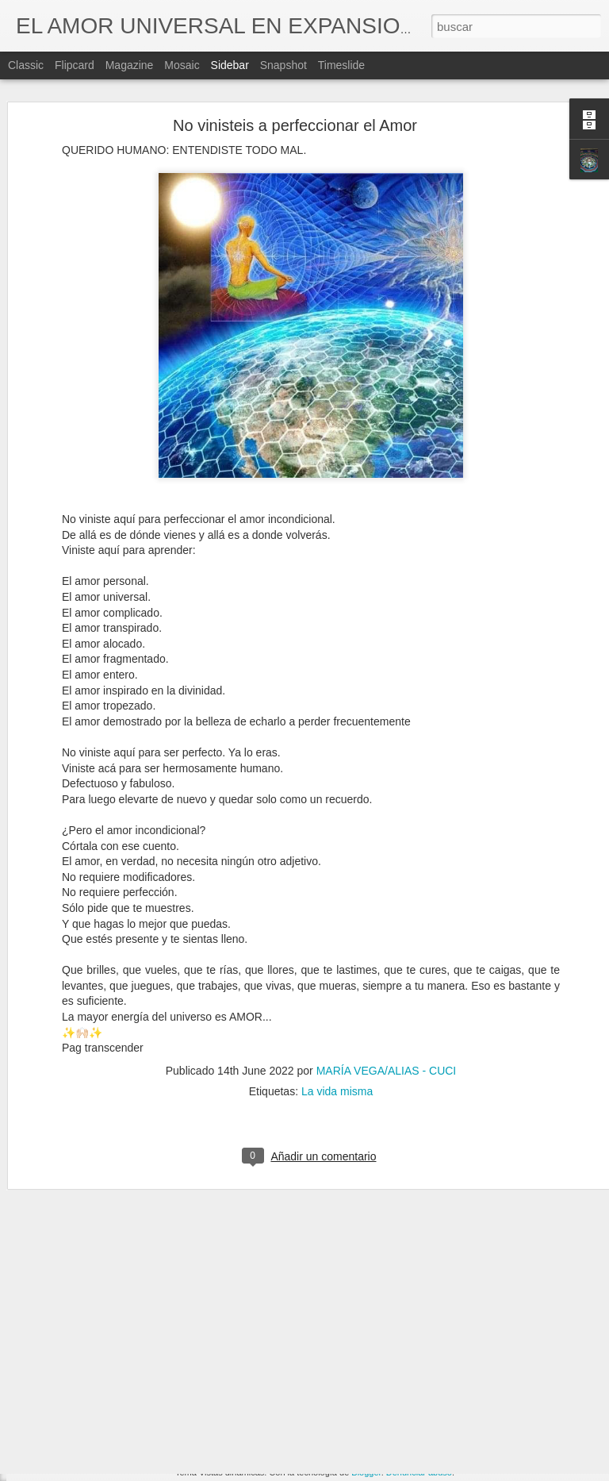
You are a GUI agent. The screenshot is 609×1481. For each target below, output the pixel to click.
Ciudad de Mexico (77, 1454)
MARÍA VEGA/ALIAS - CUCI (386, 1023)
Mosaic (181, 65)
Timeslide (341, 65)
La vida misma (337, 1044)
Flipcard (74, 65)
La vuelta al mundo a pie (91, 1382)
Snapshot (283, 65)
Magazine (129, 65)
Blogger (366, 1472)
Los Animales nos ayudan (93, 1418)
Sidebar (230, 65)
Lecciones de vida (410, 1369)
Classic (26, 65)
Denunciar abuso (419, 1472)
